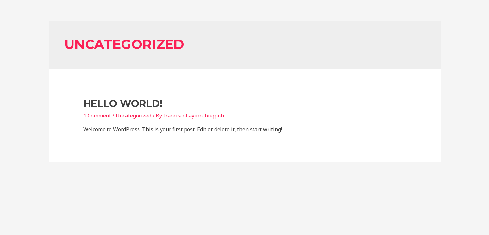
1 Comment (97, 115)
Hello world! (122, 104)
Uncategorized (133, 115)
